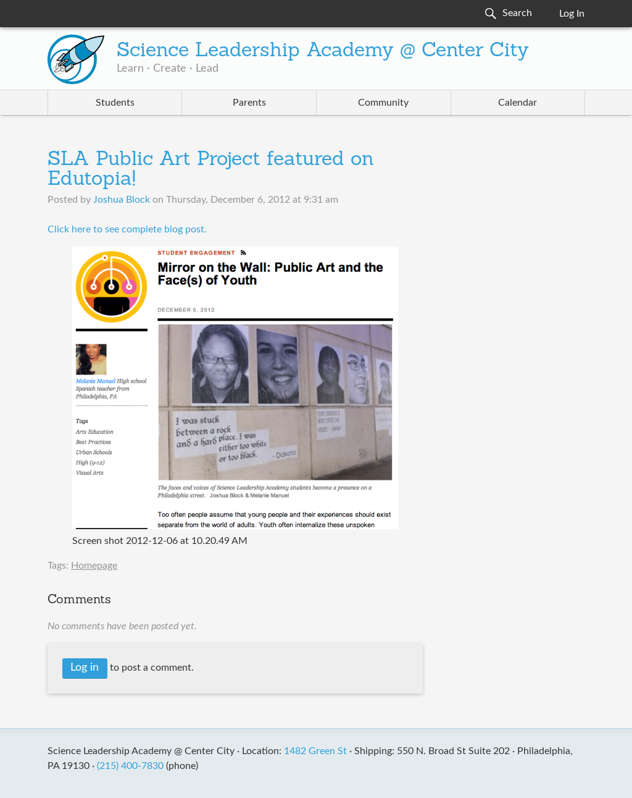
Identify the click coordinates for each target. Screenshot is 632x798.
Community (383, 103)
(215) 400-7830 (130, 766)
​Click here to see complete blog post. (127, 229)
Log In (571, 14)
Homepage (94, 566)
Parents (249, 103)
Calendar (517, 103)
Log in (84, 667)
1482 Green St (315, 751)
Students (115, 103)
